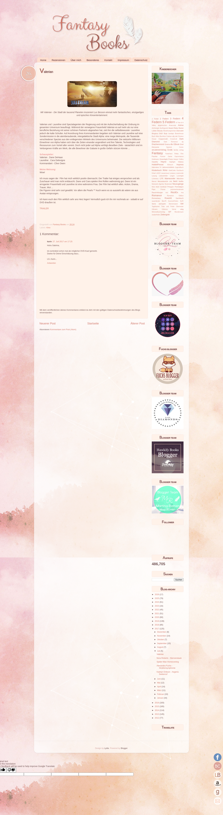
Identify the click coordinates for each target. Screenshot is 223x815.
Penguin (170, 187)
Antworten (51, 263)
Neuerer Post (47, 323)
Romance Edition (175, 196)
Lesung (154, 176)
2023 (157, 606)
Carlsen (169, 136)
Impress (180, 165)
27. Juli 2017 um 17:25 (62, 241)
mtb (170, 181)
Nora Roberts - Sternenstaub (169, 658)
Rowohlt (168, 198)
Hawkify (155, 162)
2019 (157, 621)
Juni (159, 679)
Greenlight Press (166, 159)
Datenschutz (140, 60)
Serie (154, 204)
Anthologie (155, 128)
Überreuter (180, 206)
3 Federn (175, 118)
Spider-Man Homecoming (168, 662)
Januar (160, 698)
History (181, 162)
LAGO (158, 173)
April (159, 687)
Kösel (154, 173)
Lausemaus (165, 173)
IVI (160, 167)
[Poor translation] (11, 770)
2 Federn (164, 119)
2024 (157, 602)
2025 (157, 598)
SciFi (182, 201)
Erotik (170, 150)
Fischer (154, 156)
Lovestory (155, 178)
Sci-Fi (164, 201)
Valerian (160, 654)
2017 (157, 629)
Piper (153, 189)
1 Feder (155, 119)
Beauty (160, 131)
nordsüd (163, 187)
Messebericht (163, 181)
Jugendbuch (179, 167)
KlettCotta (172, 170)
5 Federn (169, 122)
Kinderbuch (157, 170)
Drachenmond (158, 144)
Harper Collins (178, 159)
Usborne (165, 209)
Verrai (174, 209)
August (160, 647)
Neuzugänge (178, 184)
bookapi (171, 133)
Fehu (177, 154)
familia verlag (179, 150)
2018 (157, 625)
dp (183, 142)
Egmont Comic (175, 147)
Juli (159, 651)
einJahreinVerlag (159, 150)
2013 (157, 714)
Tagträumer (156, 206)
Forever (162, 156)
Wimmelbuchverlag (158, 212)
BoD (161, 133)
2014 (157, 710)
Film (182, 154)
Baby (176, 128)
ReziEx (174, 192)
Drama (167, 144)
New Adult (155, 187)
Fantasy (157, 153)
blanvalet (180, 131)
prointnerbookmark (177, 189)
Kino (48, 228)
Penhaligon (179, 187)
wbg (182, 209)
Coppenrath (163, 139)
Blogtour (155, 133)
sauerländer (156, 201)
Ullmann (154, 209)
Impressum (123, 60)
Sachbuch (180, 198)
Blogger (124, 748)
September (162, 643)
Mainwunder (170, 178)
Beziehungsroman (169, 131)
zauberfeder (156, 215)
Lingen (172, 176)
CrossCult (173, 139)
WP (169, 212)
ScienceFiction (173, 201)
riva (182, 192)
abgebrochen (162, 125)
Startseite (93, 323)
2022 (157, 610)
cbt (176, 136)
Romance (157, 195)
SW (182, 204)
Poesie (163, 189)
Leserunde (180, 173)
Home (43, 60)
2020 (157, 617)
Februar (161, 694)
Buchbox (163, 136)
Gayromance (179, 156)
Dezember (162, 632)
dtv (172, 144)
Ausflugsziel (164, 128)
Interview (155, 167)
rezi (167, 192)
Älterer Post (138, 323)
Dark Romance (171, 142)
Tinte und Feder (168, 206)
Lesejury (173, 173)
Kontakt (108, 60)
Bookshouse (179, 133)
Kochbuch (180, 170)
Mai (159, 683)
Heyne (163, 162)
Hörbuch (170, 165)
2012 (157, 718)
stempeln (162, 204)
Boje (165, 133)
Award (170, 128)
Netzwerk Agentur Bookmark (162, 184)
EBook (176, 144)
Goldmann (155, 159)
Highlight (172, 162)
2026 (157, 594)
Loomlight (180, 176)
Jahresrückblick (168, 167)
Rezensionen (58, 60)
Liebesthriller (163, 176)
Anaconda (172, 125)
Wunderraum (179, 212)
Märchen (180, 178)
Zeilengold (165, 215)
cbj (173, 136)
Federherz (169, 154)
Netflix (181, 181)
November (162, 636)
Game (170, 156)
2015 (157, 706)
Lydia (106, 748)
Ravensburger (157, 192)
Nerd (175, 181)
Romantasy (156, 198)
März (159, 690)
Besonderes (93, 60)
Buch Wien (155, 136)
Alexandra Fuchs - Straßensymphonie (166, 667)
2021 (157, 613)
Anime (181, 125)
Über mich (76, 60)
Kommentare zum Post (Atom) (63, 329)
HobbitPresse (158, 165)
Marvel (154, 181)
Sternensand (173, 204)
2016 (157, 703)
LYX (161, 178)
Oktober (161, 639)
